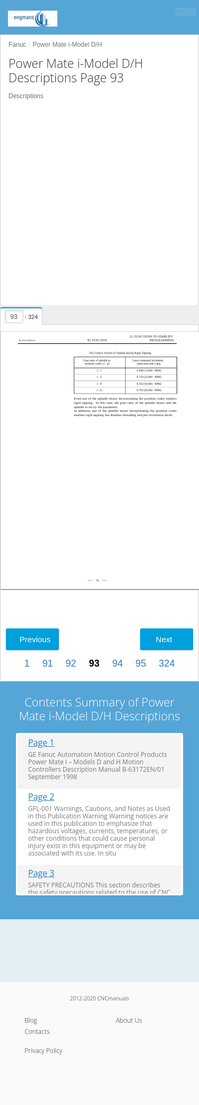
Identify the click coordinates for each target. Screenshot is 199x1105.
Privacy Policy (43, 1050)
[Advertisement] (99, 203)
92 (71, 663)
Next (164, 639)
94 (117, 663)
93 (94, 663)
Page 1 (41, 742)
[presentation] (22, 314)
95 (140, 663)
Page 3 (41, 873)
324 (167, 663)
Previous (35, 639)
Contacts (36, 1031)
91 (47, 663)
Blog (30, 1020)
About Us (129, 1020)
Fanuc (17, 44)
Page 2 (41, 796)
